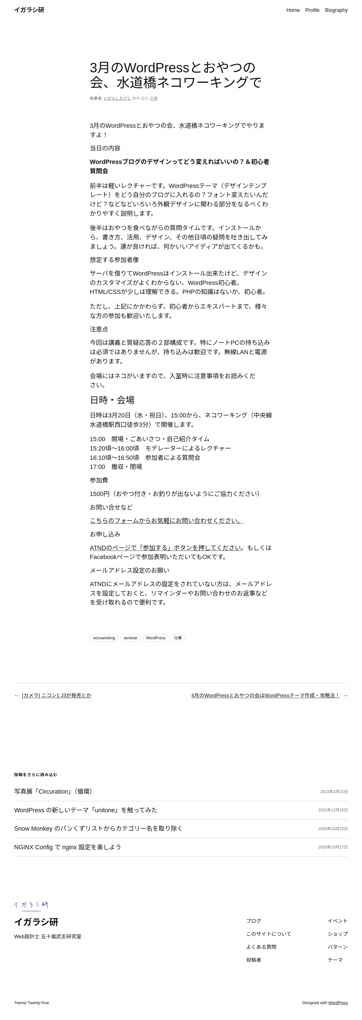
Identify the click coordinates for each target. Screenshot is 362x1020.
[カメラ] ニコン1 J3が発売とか (56, 695)
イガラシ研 (29, 10)
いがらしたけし (117, 98)
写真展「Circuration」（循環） (55, 791)
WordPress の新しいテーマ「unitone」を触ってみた (86, 810)
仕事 (154, 98)
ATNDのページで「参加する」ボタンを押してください (165, 547)
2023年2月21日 (334, 791)
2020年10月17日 (333, 847)
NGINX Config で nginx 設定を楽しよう (67, 847)
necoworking (104, 638)
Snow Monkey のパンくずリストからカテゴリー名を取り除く (98, 828)
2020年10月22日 (333, 828)
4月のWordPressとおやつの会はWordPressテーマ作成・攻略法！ (265, 695)
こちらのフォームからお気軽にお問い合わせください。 (167, 520)
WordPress (155, 638)
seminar (131, 638)
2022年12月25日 (333, 810)
